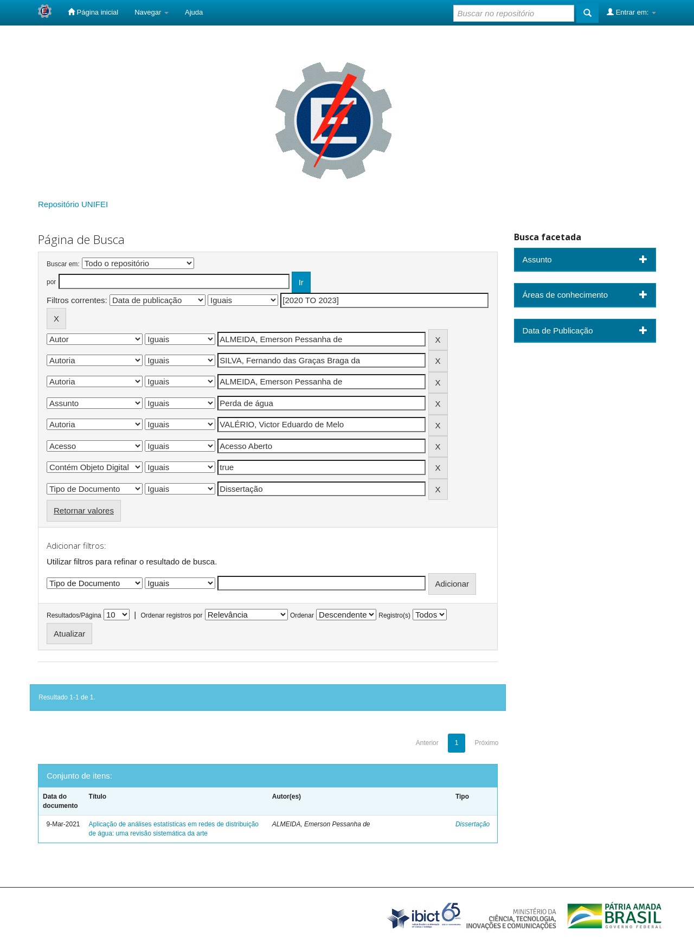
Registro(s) (394, 615)
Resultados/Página (74, 615)
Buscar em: (63, 264)
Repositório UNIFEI (73, 204)
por (51, 282)
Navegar (151, 12)
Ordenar (302, 615)
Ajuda (194, 12)
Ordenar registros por (171, 615)
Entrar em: (631, 12)
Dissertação (472, 824)
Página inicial (93, 12)
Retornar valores (84, 510)
